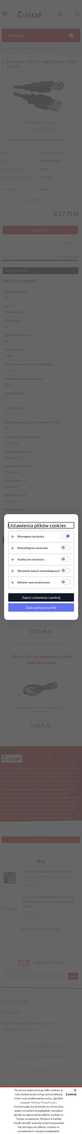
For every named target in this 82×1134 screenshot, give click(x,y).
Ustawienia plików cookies (37, 525)
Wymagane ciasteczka (30, 536)
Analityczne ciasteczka (30, 559)
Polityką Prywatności (43, 1102)
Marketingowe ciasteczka (32, 548)
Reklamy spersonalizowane (33, 582)
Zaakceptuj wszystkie (41, 607)
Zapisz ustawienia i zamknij (41, 597)
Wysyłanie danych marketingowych (38, 571)
